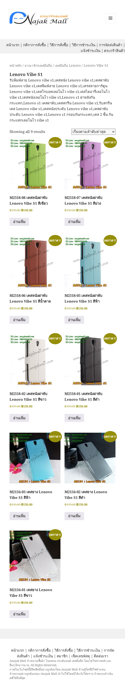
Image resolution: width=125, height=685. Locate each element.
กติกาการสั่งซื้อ (34, 44)
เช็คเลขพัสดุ (80, 656)
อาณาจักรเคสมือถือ (38, 65)
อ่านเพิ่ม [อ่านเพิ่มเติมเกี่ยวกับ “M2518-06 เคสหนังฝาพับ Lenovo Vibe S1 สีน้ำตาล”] (19, 319)
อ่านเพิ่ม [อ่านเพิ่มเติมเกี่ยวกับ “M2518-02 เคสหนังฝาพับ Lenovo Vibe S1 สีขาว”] (19, 418)
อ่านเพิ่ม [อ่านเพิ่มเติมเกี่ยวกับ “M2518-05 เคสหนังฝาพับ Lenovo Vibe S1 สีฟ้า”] (74, 319)
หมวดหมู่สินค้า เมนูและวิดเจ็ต (110, 18)
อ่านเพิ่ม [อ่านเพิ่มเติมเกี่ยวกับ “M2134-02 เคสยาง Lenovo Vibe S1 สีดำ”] (74, 515)
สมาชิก (62, 656)
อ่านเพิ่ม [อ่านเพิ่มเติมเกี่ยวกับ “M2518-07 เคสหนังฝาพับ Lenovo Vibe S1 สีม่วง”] (74, 221)
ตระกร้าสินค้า (114, 50)
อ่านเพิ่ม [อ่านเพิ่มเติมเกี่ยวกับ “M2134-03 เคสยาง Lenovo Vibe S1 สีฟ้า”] (19, 515)
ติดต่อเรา (101, 656)
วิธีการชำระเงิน (83, 44)
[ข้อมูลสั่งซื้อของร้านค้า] (93, 132)
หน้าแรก (12, 44)
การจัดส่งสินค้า (110, 44)
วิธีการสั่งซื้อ (59, 44)
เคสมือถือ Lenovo (68, 65)
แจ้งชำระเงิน (90, 50)
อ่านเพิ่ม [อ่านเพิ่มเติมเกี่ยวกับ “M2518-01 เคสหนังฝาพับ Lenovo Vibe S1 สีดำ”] (74, 418)
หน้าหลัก (16, 65)
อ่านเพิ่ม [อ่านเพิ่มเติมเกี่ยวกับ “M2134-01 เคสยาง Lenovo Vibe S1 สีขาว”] (19, 614)
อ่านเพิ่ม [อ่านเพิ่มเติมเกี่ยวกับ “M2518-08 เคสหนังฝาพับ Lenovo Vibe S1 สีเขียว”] (19, 221)
